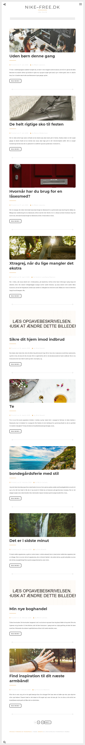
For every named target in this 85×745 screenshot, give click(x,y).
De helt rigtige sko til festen (36, 124)
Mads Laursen (39, 65)
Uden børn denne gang (32, 56)
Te (11, 409)
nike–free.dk (42, 7)
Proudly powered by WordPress (20, 737)
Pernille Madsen (43, 694)
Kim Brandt (40, 350)
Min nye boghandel (28, 613)
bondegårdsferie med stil (34, 476)
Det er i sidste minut (29, 544)
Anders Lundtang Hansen (45, 279)
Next (47, 727)
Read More (15, 81)
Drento (40, 737)
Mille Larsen (42, 485)
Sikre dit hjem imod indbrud (37, 341)
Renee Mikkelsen (41, 134)
